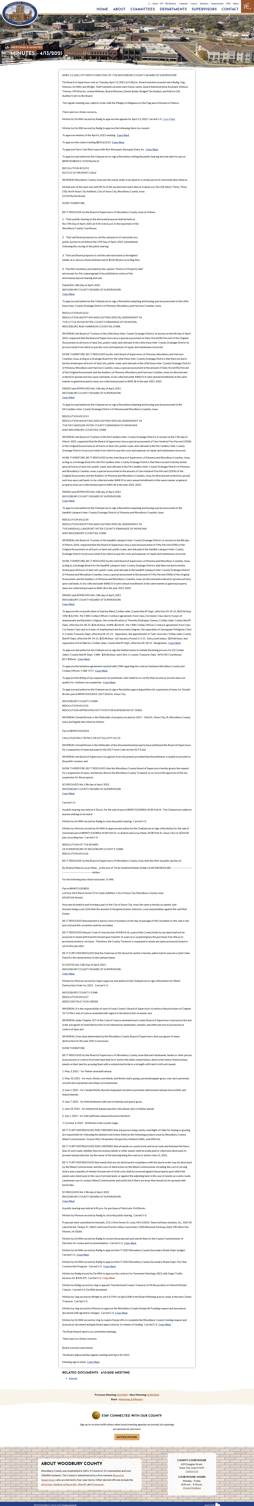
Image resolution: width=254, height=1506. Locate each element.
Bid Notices (171, 3)
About (119, 9)
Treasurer (98, 1484)
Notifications (127, 1436)
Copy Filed (169, 118)
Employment (217, 3)
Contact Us (191, 1471)
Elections (204, 3)
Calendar (183, 3)
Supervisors (204, 9)
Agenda (73, 1378)
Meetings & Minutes (26, 47)
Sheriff (82, 1484)
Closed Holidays (192, 1487)
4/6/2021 (122, 1394)
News (236, 3)
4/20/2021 (153, 1394)
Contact (230, 9)
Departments (173, 9)
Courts (194, 3)
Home (102, 9)
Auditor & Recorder (65, 1484)
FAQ (228, 3)
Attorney (46, 1484)
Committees (142, 9)
